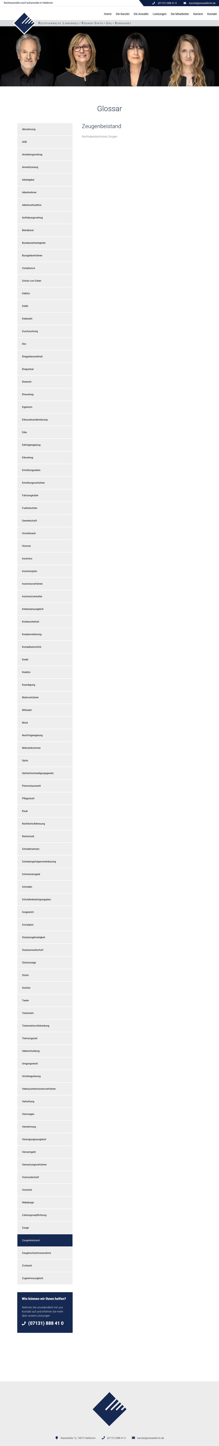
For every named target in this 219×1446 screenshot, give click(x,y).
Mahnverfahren (30, 697)
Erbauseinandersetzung (35, 419)
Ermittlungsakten (31, 470)
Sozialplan (28, 924)
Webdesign (28, 1202)
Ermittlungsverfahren (33, 482)
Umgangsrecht (30, 1063)
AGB (24, 141)
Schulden (27, 886)
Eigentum (27, 407)
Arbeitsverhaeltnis (31, 205)
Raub (25, 811)
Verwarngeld (29, 1152)
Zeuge (25, 1227)
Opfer (25, 760)
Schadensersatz (30, 848)
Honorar (26, 545)
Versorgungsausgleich (34, 1139)
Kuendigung (28, 684)
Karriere (198, 14)
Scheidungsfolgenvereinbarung (39, 861)
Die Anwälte (141, 14)
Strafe (25, 975)
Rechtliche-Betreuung (33, 823)
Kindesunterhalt (30, 621)
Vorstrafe (27, 1189)
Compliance (28, 268)
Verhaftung (28, 1101)
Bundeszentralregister (34, 242)
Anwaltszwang (30, 167)
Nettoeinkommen (31, 747)
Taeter (25, 1000)
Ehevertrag (28, 394)
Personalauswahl (31, 785)
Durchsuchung (30, 331)
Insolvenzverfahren (32, 583)
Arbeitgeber (28, 179)
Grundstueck (29, 533)
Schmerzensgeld (31, 874)
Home (108, 14)
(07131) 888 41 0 (116, 1438)
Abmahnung (28, 129)
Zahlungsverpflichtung (34, 1215)
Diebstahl (27, 318)
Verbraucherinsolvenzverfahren (39, 1088)
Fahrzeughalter (30, 495)
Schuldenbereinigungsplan (36, 899)
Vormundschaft (30, 1177)
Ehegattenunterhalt (32, 356)
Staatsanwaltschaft (32, 949)
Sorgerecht (28, 912)
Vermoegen (28, 1114)
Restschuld (28, 836)
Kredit (25, 659)
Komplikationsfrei (31, 646)
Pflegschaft (28, 798)
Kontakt (212, 14)
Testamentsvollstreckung (35, 1025)
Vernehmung (29, 1126)
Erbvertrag (27, 457)
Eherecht (26, 381)
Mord (25, 722)
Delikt (25, 306)
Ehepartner (28, 369)
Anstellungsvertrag (32, 154)
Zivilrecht (27, 1265)
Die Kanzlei (122, 14)
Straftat (26, 987)
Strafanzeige (29, 962)
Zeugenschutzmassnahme (36, 1253)
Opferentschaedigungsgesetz (38, 773)
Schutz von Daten (31, 280)
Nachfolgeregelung (32, 735)
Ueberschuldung (31, 1051)
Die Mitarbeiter (180, 14)
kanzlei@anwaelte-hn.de (202, 3)
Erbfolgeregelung (31, 444)
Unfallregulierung (31, 1076)
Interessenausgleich (33, 609)
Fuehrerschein (29, 508)
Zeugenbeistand (31, 1240)
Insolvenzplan (29, 571)
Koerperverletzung (32, 634)
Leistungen (160, 14)
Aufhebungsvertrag (32, 217)
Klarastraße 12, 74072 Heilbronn (78, 1438)
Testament (28, 1013)
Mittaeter (27, 710)
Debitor (26, 293)
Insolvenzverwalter (32, 596)
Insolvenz (27, 558)
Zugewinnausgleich (32, 1278)
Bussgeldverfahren (32, 255)
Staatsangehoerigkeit (33, 937)
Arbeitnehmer (29, 192)
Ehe (24, 343)
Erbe (24, 432)
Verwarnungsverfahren (34, 1164)
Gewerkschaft (29, 520)
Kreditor (26, 672)
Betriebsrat (28, 230)
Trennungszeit (29, 1038)
